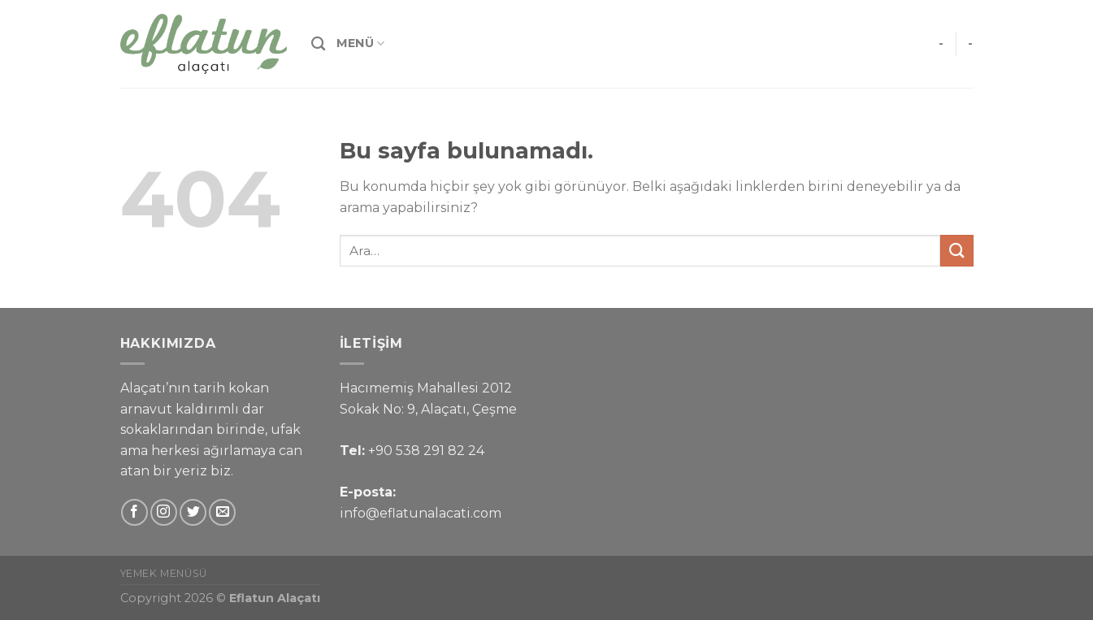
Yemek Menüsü (163, 573)
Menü (360, 43)
